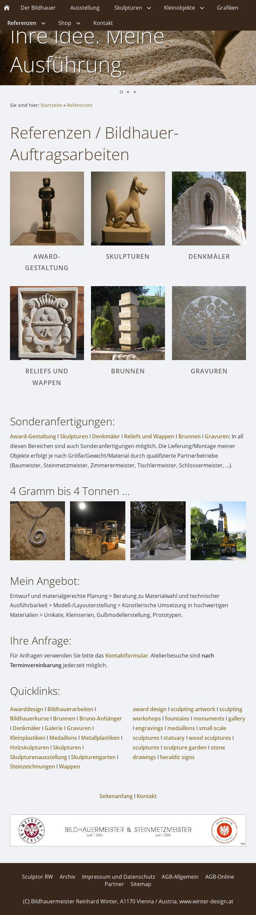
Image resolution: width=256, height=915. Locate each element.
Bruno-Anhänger (100, 718)
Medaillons (63, 737)
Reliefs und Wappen (149, 436)
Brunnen (189, 436)
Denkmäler (106, 436)
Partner (114, 884)
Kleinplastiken (27, 737)
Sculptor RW (37, 876)
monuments (208, 718)
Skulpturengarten (93, 757)
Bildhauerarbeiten (70, 709)
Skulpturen (74, 436)
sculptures (146, 747)
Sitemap (141, 884)
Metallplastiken (100, 737)
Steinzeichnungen (32, 766)
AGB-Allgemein (180, 876)
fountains (177, 718)
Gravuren (217, 436)
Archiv (67, 876)
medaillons (181, 728)
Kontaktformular (126, 655)
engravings (149, 728)
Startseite (51, 105)
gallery (236, 718)
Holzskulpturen (29, 747)
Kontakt (147, 796)
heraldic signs (177, 757)
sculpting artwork (193, 709)
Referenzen (80, 105)
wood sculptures (210, 737)
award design (150, 709)
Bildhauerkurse (29, 718)
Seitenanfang (116, 796)
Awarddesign (26, 709)
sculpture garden (185, 747)
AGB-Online (219, 876)
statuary (174, 737)
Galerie (54, 728)
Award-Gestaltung (33, 436)
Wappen (69, 766)
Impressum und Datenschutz (118, 876)
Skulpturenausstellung (38, 757)
